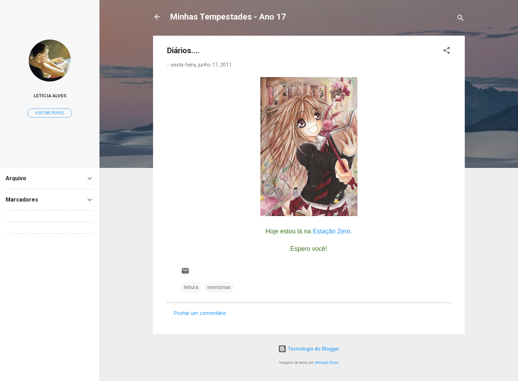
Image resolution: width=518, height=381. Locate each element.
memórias (219, 287)
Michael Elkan (327, 362)
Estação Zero (331, 231)
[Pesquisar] (460, 19)
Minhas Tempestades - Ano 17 (228, 17)
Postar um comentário (200, 313)
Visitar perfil (49, 113)
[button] (446, 51)
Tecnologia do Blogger (308, 349)
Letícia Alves (50, 95)
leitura (191, 287)
